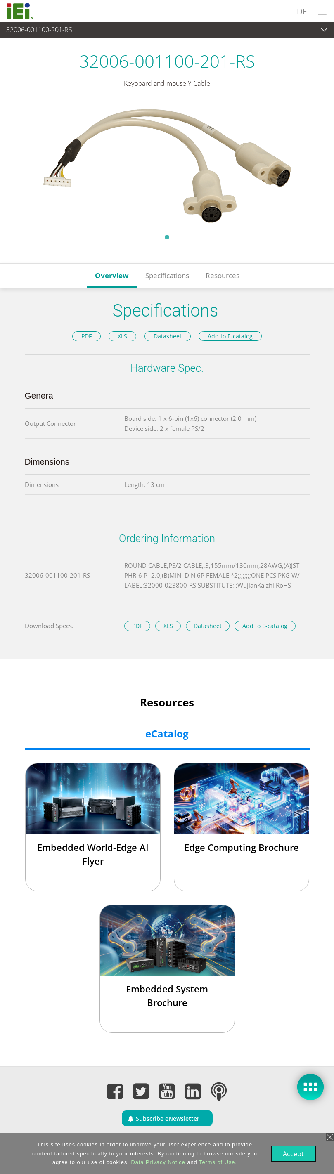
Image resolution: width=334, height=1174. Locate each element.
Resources (222, 275)
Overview (112, 275)
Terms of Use (216, 1162)
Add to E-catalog (230, 336)
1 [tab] (167, 237)
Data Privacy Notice (157, 1162)
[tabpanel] (167, 166)
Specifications (167, 275)
